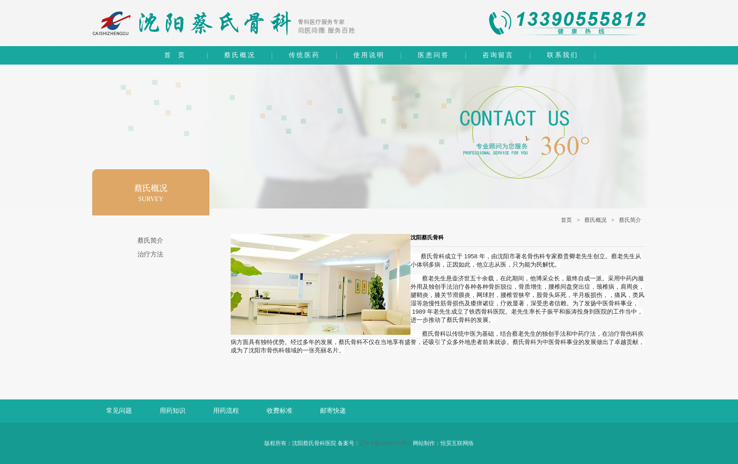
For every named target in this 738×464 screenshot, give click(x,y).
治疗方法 (150, 254)
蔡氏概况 (240, 55)
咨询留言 (498, 55)
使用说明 (369, 55)
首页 (566, 220)
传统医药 (304, 55)
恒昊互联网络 (457, 443)
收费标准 (279, 410)
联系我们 (562, 55)
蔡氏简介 (630, 220)
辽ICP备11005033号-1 (385, 443)
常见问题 (119, 410)
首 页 (175, 55)
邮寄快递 (333, 410)
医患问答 (433, 55)
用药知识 (172, 410)
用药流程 (226, 410)
